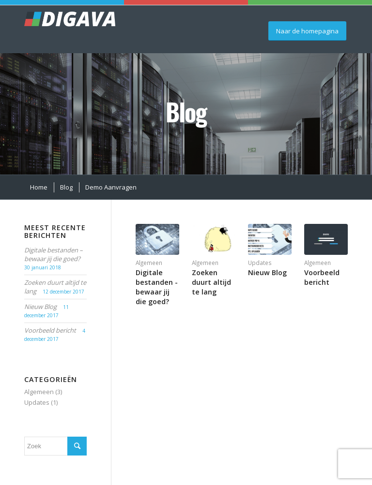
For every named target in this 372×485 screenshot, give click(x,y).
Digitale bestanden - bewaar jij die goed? (157, 287)
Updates (260, 262)
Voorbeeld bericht (322, 277)
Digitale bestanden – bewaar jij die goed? (53, 254)
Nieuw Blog (267, 272)
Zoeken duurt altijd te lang (211, 282)
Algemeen (149, 262)
